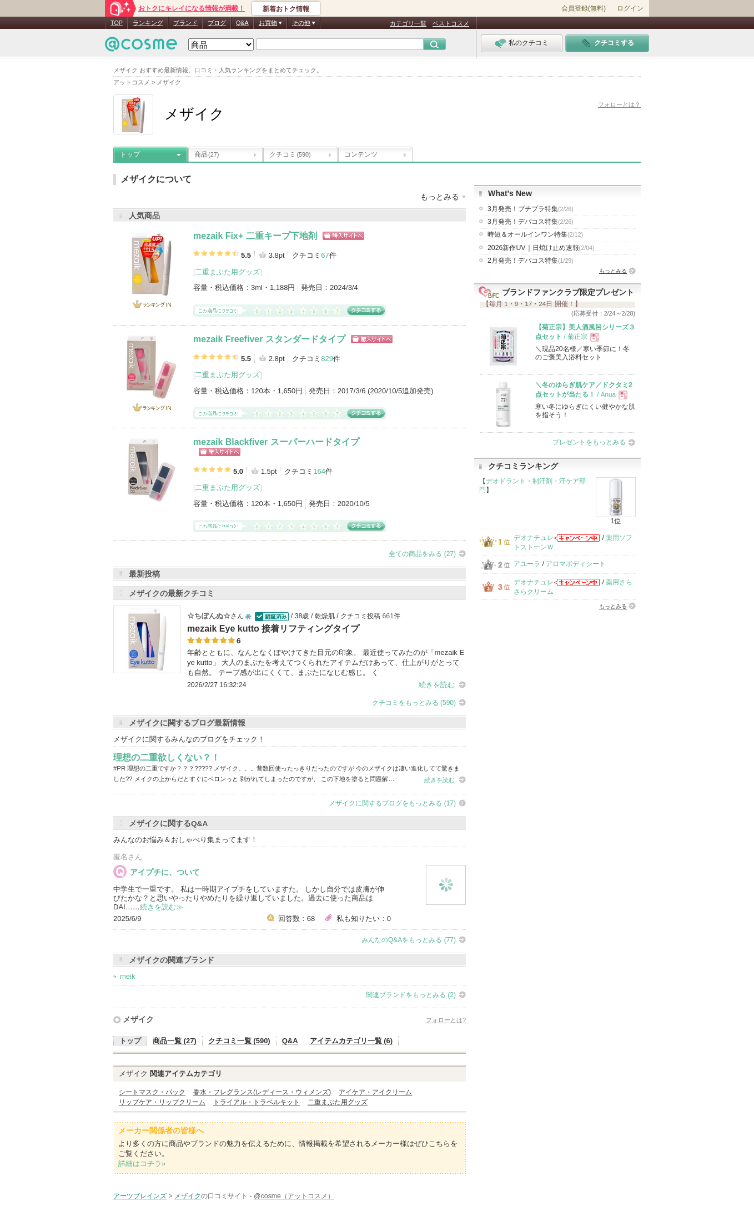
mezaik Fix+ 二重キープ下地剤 (255, 236)
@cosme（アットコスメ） (294, 1196)
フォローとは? (446, 1020)
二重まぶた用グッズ (227, 272)
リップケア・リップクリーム (162, 1102)
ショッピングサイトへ (343, 236)
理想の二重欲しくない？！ (166, 757)
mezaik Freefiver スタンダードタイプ (269, 339)
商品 (206, 154)
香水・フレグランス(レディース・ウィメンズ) (262, 1092)
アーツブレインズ (140, 1196)
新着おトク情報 (286, 9)
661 (388, 616)
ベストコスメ (451, 23)
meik (127, 976)
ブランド (185, 22)
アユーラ (527, 564)
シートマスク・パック (152, 1092)
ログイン (630, 8)
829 (327, 358)
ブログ (217, 22)
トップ (130, 154)
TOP (116, 22)
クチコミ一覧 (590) (239, 1041)
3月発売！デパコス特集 (530, 222)
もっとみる (613, 271)
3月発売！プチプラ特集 (530, 209)
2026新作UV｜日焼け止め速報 (541, 248)
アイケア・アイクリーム (375, 1092)
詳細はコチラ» (141, 1163)
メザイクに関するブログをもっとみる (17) (392, 803)
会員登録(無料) (583, 8)
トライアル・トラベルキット (256, 1102)
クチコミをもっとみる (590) (414, 703)
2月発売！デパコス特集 (530, 260)
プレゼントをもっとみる (589, 442)
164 (319, 471)
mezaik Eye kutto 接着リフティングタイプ (273, 628)
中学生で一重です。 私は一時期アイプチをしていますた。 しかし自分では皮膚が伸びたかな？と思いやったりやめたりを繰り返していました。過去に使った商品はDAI (248, 898)
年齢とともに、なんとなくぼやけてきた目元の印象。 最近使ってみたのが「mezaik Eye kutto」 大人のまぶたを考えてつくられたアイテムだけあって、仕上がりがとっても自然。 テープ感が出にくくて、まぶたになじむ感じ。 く (325, 662)
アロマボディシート (576, 564)
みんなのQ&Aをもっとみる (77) (408, 940)
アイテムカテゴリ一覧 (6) (351, 1041)
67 (325, 255)
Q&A (242, 22)
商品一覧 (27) (175, 1041)
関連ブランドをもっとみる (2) (411, 995)
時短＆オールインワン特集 (535, 234)
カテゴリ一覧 (408, 23)
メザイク (138, 1019)
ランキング (148, 22)
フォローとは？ (619, 104)
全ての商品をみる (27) (422, 554)
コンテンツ (361, 154)
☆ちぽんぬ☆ (208, 616)
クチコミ (290, 154)
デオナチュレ (534, 538)
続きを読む (437, 684)
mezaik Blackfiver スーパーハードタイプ (276, 442)
